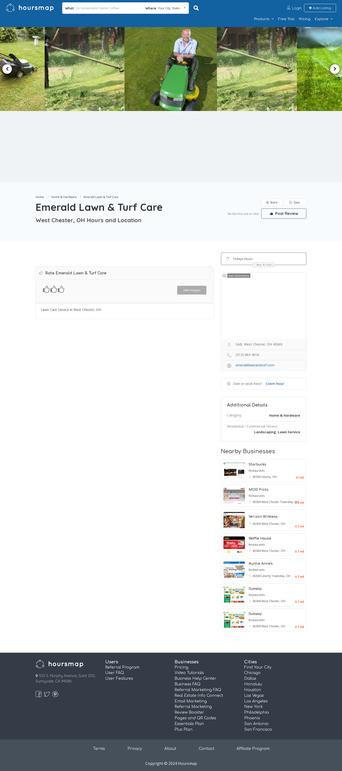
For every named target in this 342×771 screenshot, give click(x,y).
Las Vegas (254, 695)
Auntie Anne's (261, 563)
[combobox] (165, 8)
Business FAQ (187, 684)
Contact (206, 749)
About (170, 749)
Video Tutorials (189, 673)
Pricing (304, 19)
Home (40, 197)
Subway (255, 589)
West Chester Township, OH (280, 502)
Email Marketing (191, 701)
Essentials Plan (189, 724)
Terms (99, 749)
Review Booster (189, 712)
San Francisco (258, 729)
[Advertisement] (171, 146)
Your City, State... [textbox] (170, 8)
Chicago (252, 673)
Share (272, 202)
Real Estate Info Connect (199, 695)
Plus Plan (183, 729)
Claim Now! (275, 384)
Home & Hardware (64, 197)
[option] (87, 69)
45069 (256, 477)
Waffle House (260, 538)
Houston (252, 690)
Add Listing (320, 8)
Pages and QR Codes (195, 718)
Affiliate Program (253, 749)
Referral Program (122, 667)
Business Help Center (195, 678)
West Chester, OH (273, 524)
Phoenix (252, 718)
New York (253, 707)
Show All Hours (264, 264)
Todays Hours (243, 259)
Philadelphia (256, 712)
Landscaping (265, 432)
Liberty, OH (269, 477)
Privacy (135, 749)
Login (297, 8)
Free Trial (286, 19)
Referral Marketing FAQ (198, 690)
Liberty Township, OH (275, 576)
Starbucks (257, 464)
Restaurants (257, 471)
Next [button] (335, 69)
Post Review (284, 213)
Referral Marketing (193, 707)
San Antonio (256, 724)
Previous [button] (7, 69)
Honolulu (253, 684)
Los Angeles (256, 701)
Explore (321, 19)
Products (262, 19)
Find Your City (257, 667)
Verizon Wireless (263, 516)
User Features (119, 678)
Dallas (250, 678)
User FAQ (114, 673)
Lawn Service (289, 432)
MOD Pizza (258, 489)
